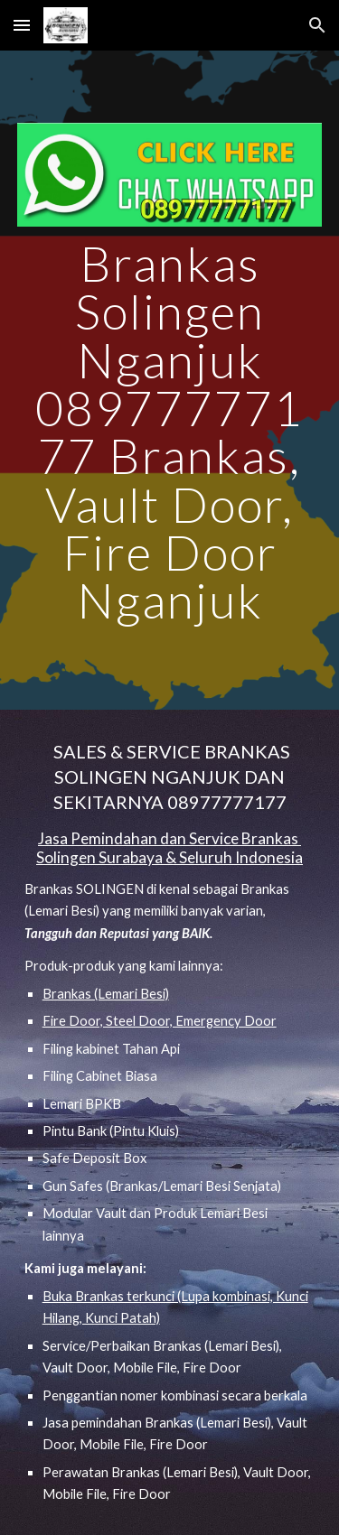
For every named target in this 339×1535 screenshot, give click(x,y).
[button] (21, 25)
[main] (170, 432)
